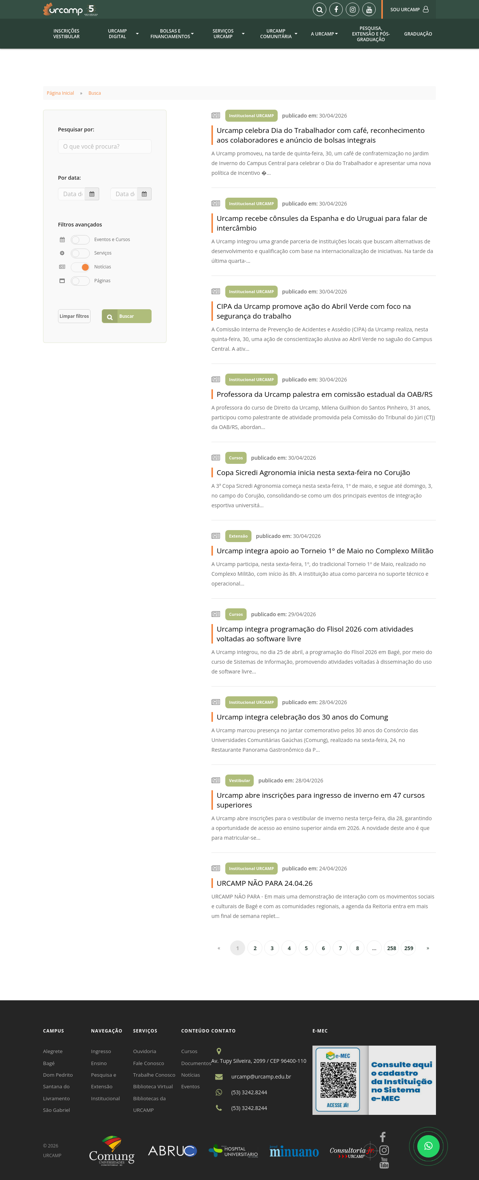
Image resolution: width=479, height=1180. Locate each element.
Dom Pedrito (58, 1075)
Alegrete (53, 1051)
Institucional (107, 1100)
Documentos (199, 1063)
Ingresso (102, 1051)
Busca (95, 93)
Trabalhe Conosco (157, 1075)
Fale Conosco (151, 1063)
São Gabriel (57, 1112)
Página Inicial (60, 93)
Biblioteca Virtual (155, 1088)
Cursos (192, 1051)
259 (408, 948)
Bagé (49, 1063)
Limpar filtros (74, 311)
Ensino (100, 1063)
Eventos (193, 1088)
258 (391, 948)
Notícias (193, 1075)
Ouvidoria (147, 1051)
